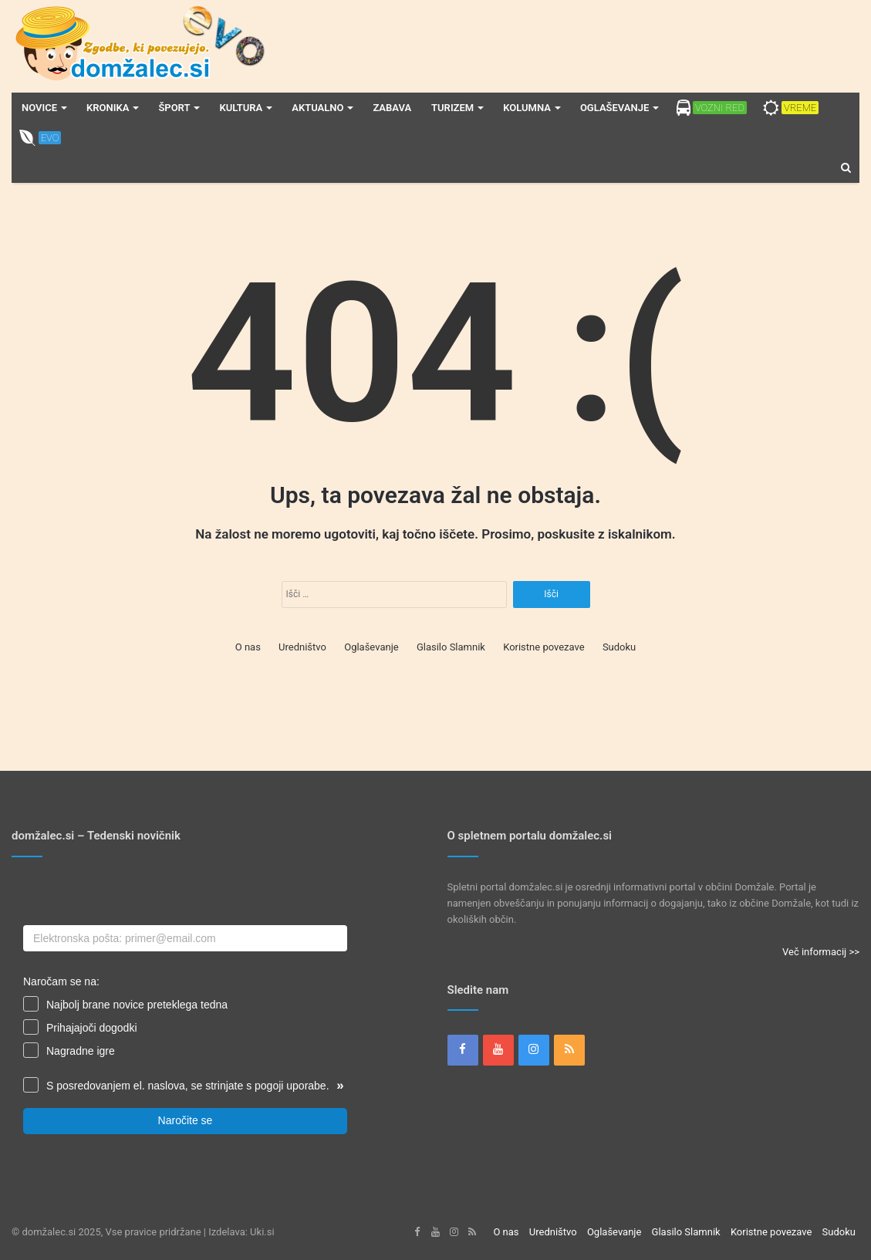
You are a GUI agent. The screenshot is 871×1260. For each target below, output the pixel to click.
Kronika (107, 107)
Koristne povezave (544, 647)
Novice (39, 107)
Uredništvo (302, 647)
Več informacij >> (820, 952)
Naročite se (185, 1120)
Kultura (240, 107)
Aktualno (317, 107)
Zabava (392, 107)
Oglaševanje (614, 107)
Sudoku (619, 647)
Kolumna (527, 107)
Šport (174, 107)
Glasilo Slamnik (451, 647)
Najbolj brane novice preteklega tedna (137, 1004)
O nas (248, 647)
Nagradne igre (80, 1051)
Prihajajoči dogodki (91, 1028)
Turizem (452, 107)
